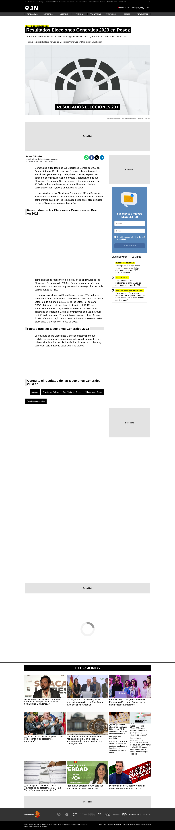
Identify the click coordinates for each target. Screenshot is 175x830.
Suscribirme (130, 245)
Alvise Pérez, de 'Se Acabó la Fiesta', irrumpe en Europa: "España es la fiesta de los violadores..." (42, 701)
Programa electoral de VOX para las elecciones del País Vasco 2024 (85, 787)
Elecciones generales (36, 401)
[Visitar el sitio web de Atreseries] (99, 814)
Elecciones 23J (122, 278)
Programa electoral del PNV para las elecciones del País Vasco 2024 (127, 787)
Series (127, 14)
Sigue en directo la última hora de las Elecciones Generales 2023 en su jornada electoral (65, 42)
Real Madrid (122, 2)
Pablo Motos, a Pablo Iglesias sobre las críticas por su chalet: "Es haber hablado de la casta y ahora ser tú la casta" (130, 296)
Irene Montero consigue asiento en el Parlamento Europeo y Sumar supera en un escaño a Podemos (127, 702)
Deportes (48, 14)
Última (124, 8)
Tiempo (79, 14)
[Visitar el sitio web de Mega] (91, 814)
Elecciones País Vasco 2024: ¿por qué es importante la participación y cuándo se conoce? (139, 730)
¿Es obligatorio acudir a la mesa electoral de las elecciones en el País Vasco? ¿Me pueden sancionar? (42, 788)
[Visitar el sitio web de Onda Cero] (107, 814)
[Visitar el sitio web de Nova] (83, 814)
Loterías (64, 14)
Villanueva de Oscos (93, 392)
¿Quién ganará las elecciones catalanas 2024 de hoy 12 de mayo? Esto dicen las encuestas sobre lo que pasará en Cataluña (118, 731)
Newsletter (142, 14)
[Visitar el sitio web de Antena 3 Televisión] (58, 814)
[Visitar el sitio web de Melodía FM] (124, 814)
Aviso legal (102, 824)
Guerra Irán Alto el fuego (36, 2)
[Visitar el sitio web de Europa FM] (116, 814)
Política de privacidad (114, 824)
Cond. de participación (143, 824)
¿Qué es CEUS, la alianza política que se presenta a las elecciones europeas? (43, 738)
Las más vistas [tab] (120, 257)
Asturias (34, 392)
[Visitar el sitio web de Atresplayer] (135, 814)
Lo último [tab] (136, 257)
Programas (95, 14)
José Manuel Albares (51, 2)
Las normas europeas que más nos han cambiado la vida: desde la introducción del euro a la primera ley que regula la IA (85, 739)
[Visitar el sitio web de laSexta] (66, 814)
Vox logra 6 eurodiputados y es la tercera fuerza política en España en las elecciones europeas (85, 702)
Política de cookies (128, 824)
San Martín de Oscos (72, 392)
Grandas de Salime (51, 392)
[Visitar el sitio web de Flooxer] (147, 814)
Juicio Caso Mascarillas (66, 2)
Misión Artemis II (112, 2)
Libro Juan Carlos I (81, 2)
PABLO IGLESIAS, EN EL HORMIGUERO (129, 290)
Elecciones (87, 668)
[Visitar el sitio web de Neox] (75, 814)
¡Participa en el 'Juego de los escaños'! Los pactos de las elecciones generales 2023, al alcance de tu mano (127, 269)
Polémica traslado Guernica (96, 2)
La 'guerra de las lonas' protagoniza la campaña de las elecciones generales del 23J (128, 283)
